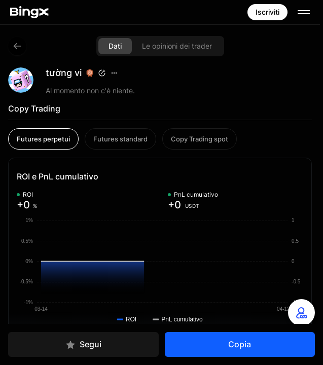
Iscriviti (267, 12)
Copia (239, 344)
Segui (83, 344)
